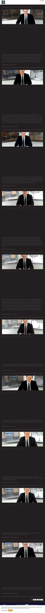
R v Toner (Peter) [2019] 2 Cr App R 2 (11, 505)
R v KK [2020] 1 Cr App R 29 (9, 271)
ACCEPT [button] (10, 610)
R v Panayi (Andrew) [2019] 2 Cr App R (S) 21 (13, 448)
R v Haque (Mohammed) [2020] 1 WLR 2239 (13, 149)
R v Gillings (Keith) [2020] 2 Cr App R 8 (12, 87)
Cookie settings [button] (4, 610)
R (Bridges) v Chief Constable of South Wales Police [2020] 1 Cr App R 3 (20, 26)
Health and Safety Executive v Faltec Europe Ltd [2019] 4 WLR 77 (18, 336)
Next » (41, 599)
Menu (42, 0)
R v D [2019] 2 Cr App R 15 (9, 392)
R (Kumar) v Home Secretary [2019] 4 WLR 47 (13, 559)
